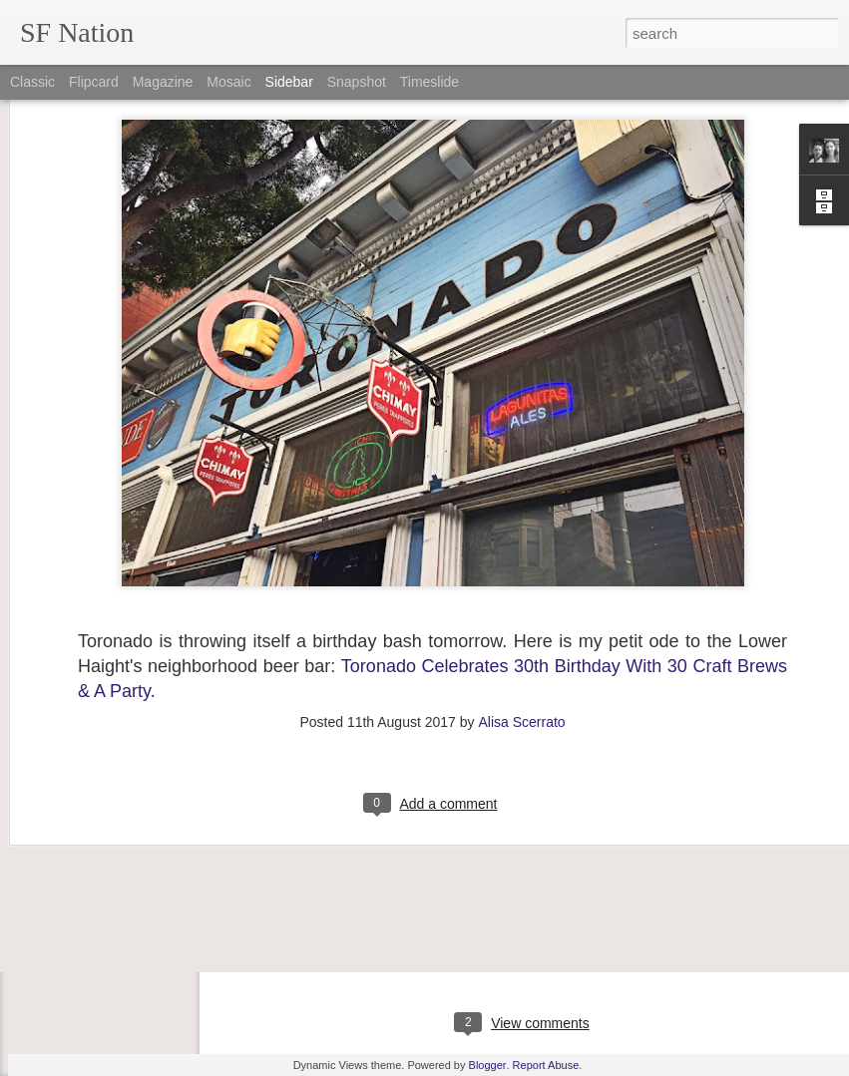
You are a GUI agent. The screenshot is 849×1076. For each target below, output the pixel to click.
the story (774, 891)
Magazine (163, 82)
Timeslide (429, 82)
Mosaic (228, 82)
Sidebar (289, 82)
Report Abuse (546, 1065)
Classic (32, 82)
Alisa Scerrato (521, 607)
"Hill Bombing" (87, 840)
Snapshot (356, 82)
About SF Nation (93, 885)
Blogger (488, 1065)
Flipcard (94, 82)
